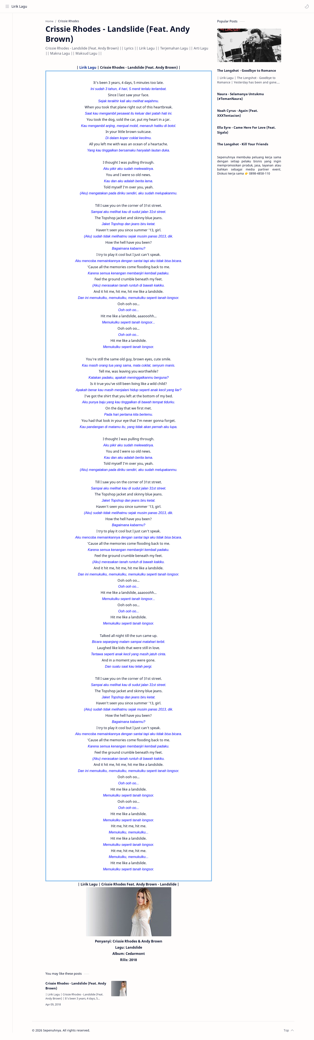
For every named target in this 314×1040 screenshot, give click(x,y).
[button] (306, 6)
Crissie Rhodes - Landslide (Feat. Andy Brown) (77, 986)
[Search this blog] (88, 6)
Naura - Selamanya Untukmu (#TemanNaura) (242, 96)
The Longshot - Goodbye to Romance (248, 71)
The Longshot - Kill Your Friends (244, 145)
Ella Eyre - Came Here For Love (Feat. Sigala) (248, 130)
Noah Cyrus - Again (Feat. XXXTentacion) (239, 113)
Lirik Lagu (19, 6)
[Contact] (7, 38)
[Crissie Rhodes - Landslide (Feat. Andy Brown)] (120, 989)
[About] (7, 30)
